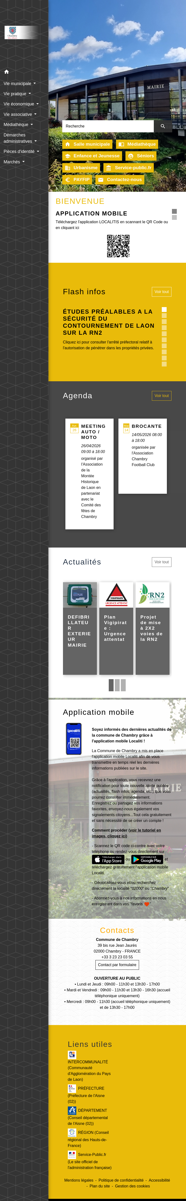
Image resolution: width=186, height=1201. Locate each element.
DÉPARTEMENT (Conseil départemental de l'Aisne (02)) (88, 1116)
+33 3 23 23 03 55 (117, 957)
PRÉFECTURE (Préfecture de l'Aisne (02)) (86, 1094)
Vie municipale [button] (18, 83)
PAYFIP (77, 180)
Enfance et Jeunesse (92, 156)
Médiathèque (137, 144)
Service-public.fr (128, 168)
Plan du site (100, 1186)
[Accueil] (24, 33)
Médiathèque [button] (17, 124)
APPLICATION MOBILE (92, 213)
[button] (24, 72)
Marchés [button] (12, 161)
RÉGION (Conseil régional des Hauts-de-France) (88, 1138)
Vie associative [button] (18, 114)
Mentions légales (78, 1180)
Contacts (117, 930)
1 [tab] (111, 685)
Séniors (141, 156)
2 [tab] (117, 685)
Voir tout (162, 292)
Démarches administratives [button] (18, 138)
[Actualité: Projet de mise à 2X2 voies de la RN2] (153, 628)
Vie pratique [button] (15, 93)
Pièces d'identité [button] (20, 151)
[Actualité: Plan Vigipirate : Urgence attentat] (116, 628)
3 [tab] (123, 685)
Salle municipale (87, 144)
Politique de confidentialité (121, 1180)
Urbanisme (81, 168)
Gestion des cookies (132, 1186)
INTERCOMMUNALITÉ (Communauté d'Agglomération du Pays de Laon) (89, 1066)
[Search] (108, 126)
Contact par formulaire (117, 965)
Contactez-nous (120, 180)
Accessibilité (159, 1180)
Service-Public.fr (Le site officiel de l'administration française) (90, 1160)
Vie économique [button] (19, 104)
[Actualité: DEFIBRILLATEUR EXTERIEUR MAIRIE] (80, 628)
